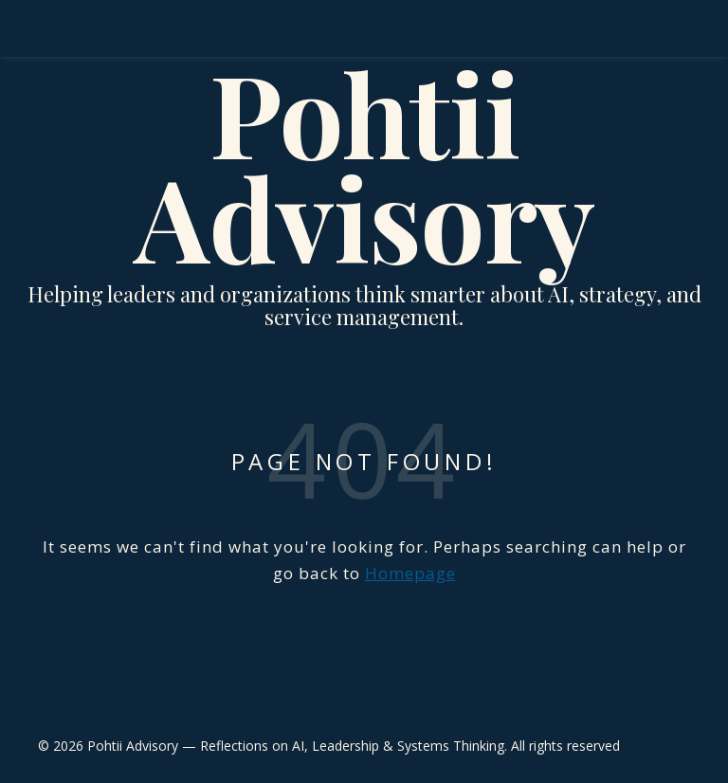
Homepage (410, 573)
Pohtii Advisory (364, 164)
